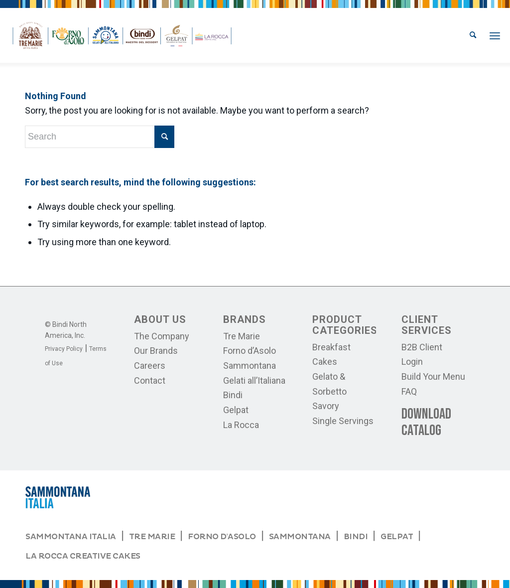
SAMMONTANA (300, 537)
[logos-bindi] (122, 35)
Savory (325, 406)
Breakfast (331, 347)
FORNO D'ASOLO (221, 537)
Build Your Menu (433, 376)
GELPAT (397, 537)
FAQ (409, 391)
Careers (149, 365)
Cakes (324, 361)
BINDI (356, 537)
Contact (149, 380)
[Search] (473, 35)
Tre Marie (241, 336)
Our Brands (156, 350)
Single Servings (343, 421)
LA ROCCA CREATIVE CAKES (82, 556)
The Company (161, 336)
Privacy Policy (64, 348)
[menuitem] (473, 35)
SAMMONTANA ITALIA (70, 537)
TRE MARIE (152, 537)
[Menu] (495, 35)
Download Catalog (426, 422)
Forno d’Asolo (249, 350)
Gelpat (236, 410)
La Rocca (241, 425)
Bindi (233, 395)
